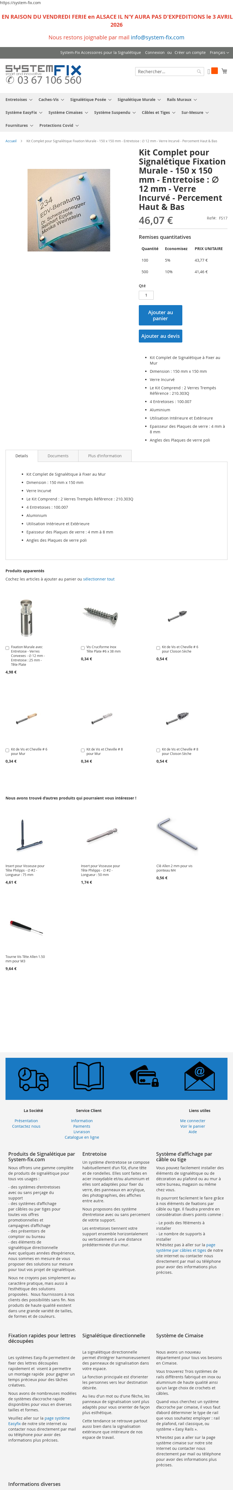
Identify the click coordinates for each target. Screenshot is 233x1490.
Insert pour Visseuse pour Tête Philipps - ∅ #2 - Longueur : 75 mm (25, 870)
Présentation (26, 1120)
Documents (58, 455)
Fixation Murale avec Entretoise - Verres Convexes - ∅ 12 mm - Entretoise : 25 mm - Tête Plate (28, 656)
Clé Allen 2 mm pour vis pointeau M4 (174, 868)
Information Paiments (82, 1123)
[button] (219, 53)
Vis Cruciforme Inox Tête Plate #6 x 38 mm (103, 649)
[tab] (22, 456)
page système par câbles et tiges (185, 1247)
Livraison (82, 1131)
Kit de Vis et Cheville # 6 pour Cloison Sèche (180, 649)
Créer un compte (190, 52)
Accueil (11, 141)
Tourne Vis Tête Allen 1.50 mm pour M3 (25, 958)
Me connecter (192, 1120)
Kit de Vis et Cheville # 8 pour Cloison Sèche (180, 751)
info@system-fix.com (158, 37)
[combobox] (169, 71)
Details (21, 455)
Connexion (155, 52)
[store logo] (43, 75)
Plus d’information (105, 455)
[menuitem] (17, 99)
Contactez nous (26, 1126)
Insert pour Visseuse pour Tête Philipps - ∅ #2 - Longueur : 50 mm (100, 870)
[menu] (116, 112)
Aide (193, 1131)
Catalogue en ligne (82, 1137)
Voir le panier (192, 1126)
